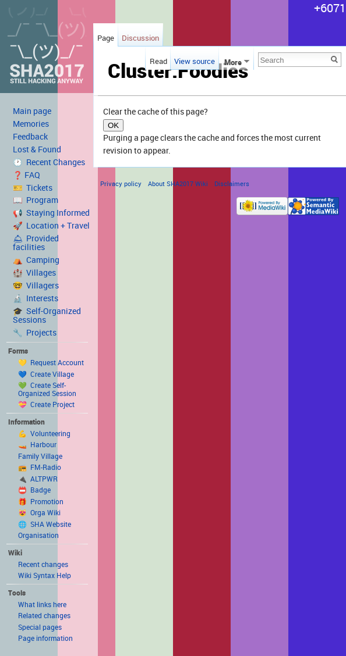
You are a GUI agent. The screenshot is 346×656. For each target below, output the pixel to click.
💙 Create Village (46, 374)
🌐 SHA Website (44, 524)
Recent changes (43, 564)
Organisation (38, 535)
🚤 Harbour (37, 444)
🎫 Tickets (32, 188)
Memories (31, 124)
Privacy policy (121, 183)
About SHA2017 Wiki (178, 183)
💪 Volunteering (44, 433)
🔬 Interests (35, 298)
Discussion (140, 38)
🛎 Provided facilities (36, 242)
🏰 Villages (34, 273)
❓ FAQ (26, 175)
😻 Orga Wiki (39, 512)
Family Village (40, 456)
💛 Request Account (51, 362)
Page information (45, 638)
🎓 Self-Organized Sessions (47, 315)
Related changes (44, 615)
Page (105, 38)
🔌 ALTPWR (38, 478)
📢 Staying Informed (51, 213)
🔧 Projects (35, 332)
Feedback (30, 136)
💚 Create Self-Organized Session (47, 389)
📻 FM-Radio (39, 467)
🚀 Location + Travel (51, 225)
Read (156, 61)
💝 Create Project (46, 404)
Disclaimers (231, 183)
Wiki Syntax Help (44, 575)
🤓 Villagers (36, 285)
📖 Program (35, 200)
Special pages (40, 627)
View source (194, 61)
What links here (42, 604)
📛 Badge (34, 489)
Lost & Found (37, 149)
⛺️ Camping (36, 260)
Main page (32, 111)
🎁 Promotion (40, 501)
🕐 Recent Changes (49, 162)
